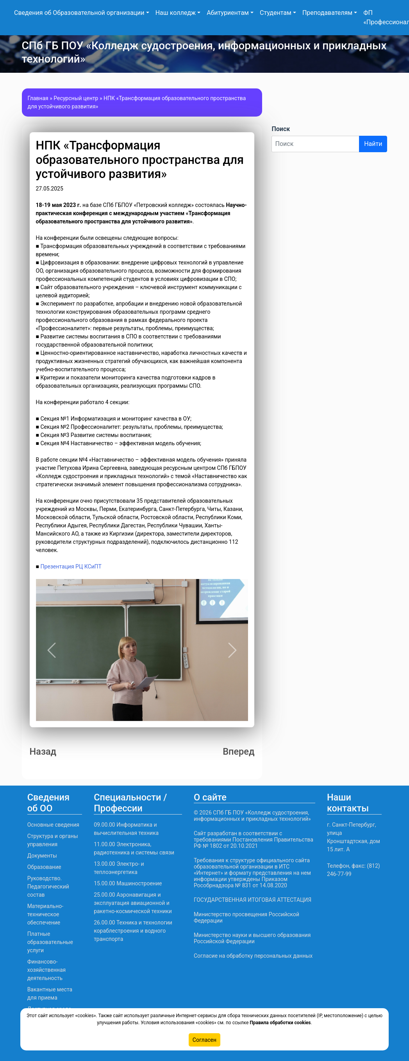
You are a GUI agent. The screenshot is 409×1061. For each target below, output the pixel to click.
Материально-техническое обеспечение (45, 914)
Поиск (280, 129)
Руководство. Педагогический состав (48, 886)
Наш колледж (175, 12)
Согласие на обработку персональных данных (253, 956)
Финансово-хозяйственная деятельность (46, 969)
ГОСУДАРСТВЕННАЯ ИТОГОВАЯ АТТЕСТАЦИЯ (252, 900)
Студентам (275, 12)
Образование (44, 867)
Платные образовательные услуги (50, 942)
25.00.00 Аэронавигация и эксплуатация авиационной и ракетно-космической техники (133, 903)
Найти (373, 143)
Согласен (204, 1040)
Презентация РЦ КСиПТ (71, 566)
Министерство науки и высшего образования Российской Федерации (252, 938)
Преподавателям (327, 12)
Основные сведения (53, 825)
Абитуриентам (228, 12)
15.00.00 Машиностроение (128, 883)
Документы (42, 855)
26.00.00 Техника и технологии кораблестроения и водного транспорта (133, 930)
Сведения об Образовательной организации (79, 12)
